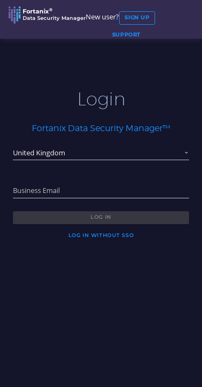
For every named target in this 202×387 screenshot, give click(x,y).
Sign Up (136, 18)
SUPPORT (126, 35)
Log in (100, 217)
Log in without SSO (101, 235)
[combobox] (101, 153)
